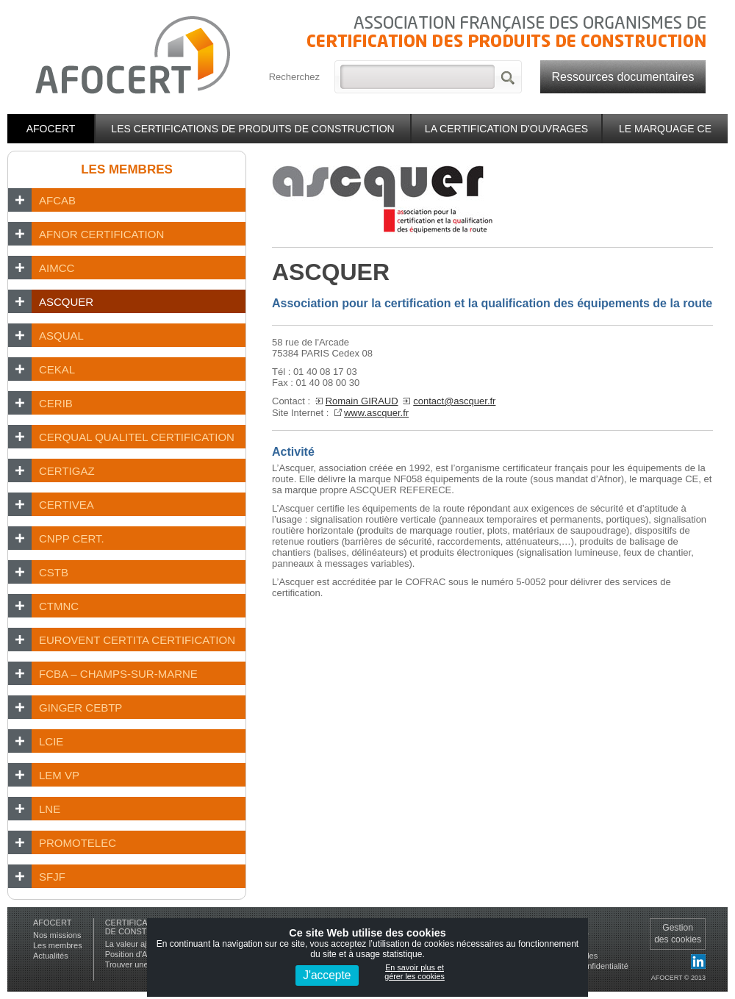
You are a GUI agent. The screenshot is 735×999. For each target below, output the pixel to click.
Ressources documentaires (623, 77)
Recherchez (294, 76)
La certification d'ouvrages (506, 129)
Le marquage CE (665, 129)
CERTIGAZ (67, 471)
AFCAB (57, 200)
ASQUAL (61, 335)
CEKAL (57, 369)
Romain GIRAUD (362, 401)
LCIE (51, 741)
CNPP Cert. (71, 538)
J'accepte (327, 975)
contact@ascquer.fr (454, 401)
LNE (49, 809)
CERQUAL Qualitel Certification (136, 437)
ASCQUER (66, 302)
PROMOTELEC (77, 843)
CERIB (56, 403)
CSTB (53, 572)
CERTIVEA (66, 504)
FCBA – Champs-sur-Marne (118, 673)
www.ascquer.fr (376, 412)
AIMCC (56, 268)
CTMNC (59, 606)
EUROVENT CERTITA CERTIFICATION (137, 640)
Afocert (51, 129)
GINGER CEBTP (80, 707)
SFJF (52, 876)
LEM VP (59, 775)
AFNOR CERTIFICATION (101, 234)
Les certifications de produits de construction (252, 129)
